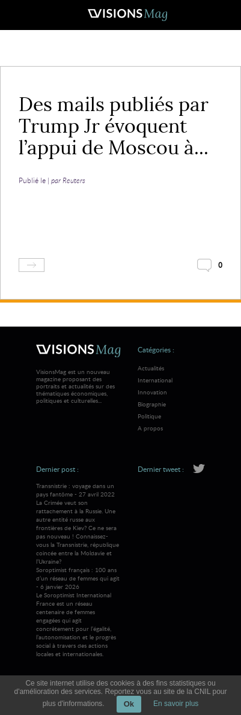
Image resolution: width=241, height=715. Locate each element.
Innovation (152, 392)
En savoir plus (175, 703)
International (155, 380)
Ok (129, 703)
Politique (149, 416)
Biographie (152, 404)
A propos (150, 428)
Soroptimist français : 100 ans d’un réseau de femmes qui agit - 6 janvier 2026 (78, 612)
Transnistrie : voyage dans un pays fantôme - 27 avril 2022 (78, 523)
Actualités (151, 368)
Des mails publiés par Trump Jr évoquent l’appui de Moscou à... (114, 126)
